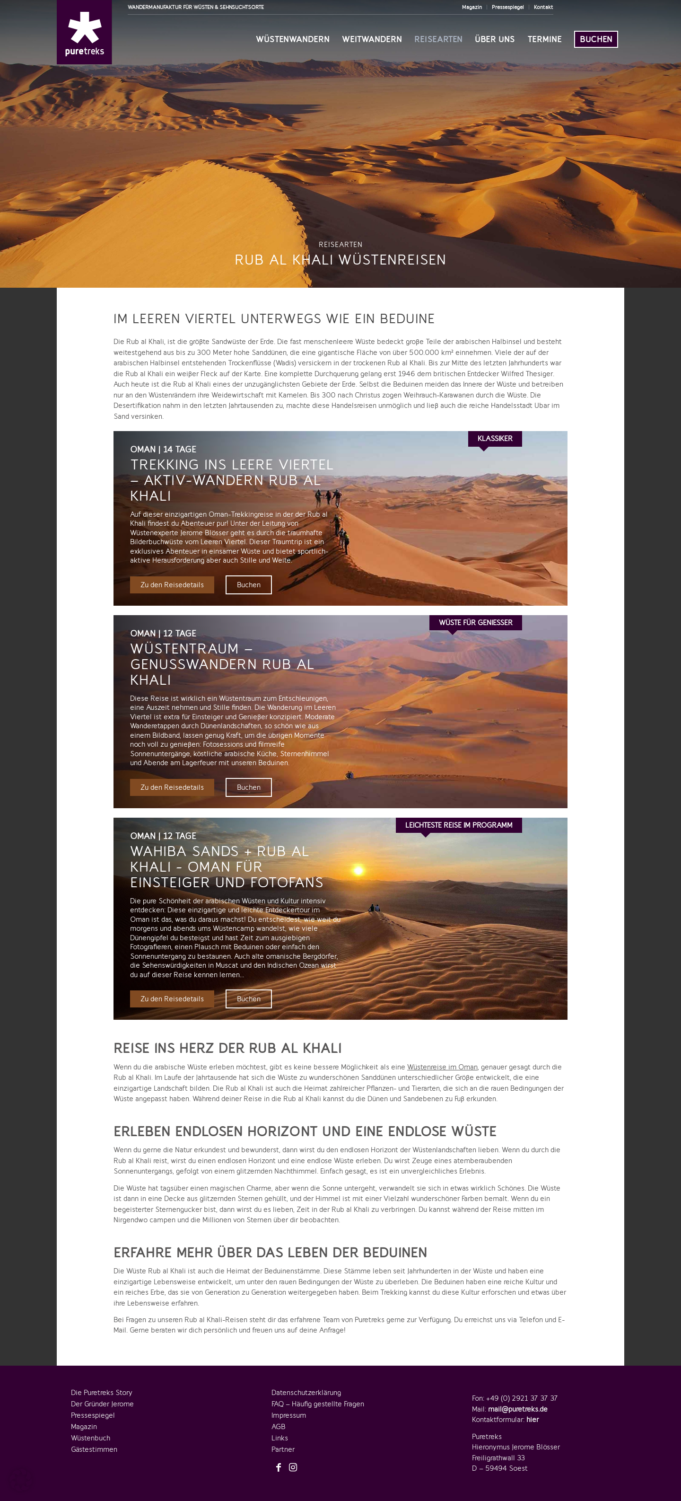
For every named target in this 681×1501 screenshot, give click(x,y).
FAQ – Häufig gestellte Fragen (317, 1397)
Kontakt (543, 7)
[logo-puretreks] (84, 32)
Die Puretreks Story (101, 1385)
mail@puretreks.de (518, 1402)
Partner (283, 1442)
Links (279, 1431)
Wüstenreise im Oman (442, 1060)
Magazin (472, 7)
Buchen (249, 584)
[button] (21, 1480)
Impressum (288, 1408)
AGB (278, 1419)
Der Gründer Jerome (102, 1397)
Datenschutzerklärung (306, 1385)
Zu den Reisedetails (172, 584)
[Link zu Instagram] (293, 1460)
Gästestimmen (94, 1442)
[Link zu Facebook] (278, 1460)
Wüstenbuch (90, 1431)
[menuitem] (472, 7)
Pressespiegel (508, 7)
